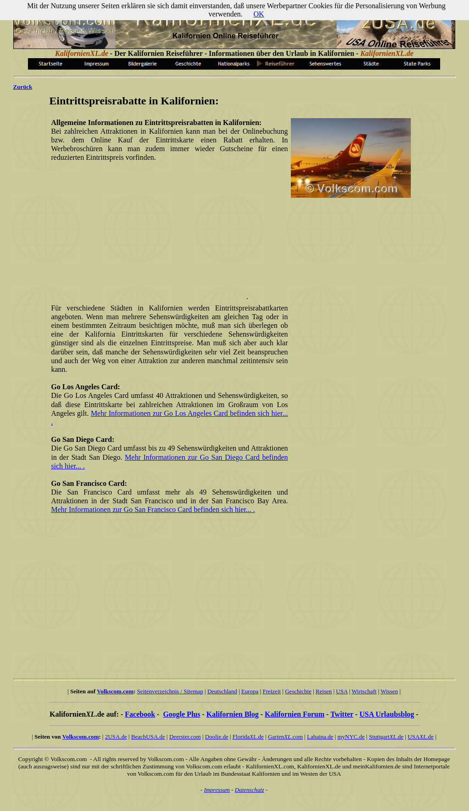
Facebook (140, 714)
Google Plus (181, 714)
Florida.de (248, 736)
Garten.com (285, 736)
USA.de (421, 736)
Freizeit (271, 691)
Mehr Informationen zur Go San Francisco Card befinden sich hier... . (153, 509)
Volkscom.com (115, 691)
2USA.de (116, 736)
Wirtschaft (364, 691)
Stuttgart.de (386, 736)
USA (342, 691)
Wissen (389, 691)
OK (259, 14)
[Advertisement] (168, 235)
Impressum (217, 789)
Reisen (324, 691)
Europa (250, 691)
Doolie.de (217, 736)
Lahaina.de (320, 736)
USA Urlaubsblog (387, 714)
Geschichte (298, 691)
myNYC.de (351, 736)
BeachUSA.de (148, 736)
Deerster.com (185, 736)
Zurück (23, 86)
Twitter (341, 714)
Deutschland (222, 691)
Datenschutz (249, 789)
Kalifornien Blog (233, 714)
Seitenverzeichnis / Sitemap (170, 691)
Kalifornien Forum (294, 714)
